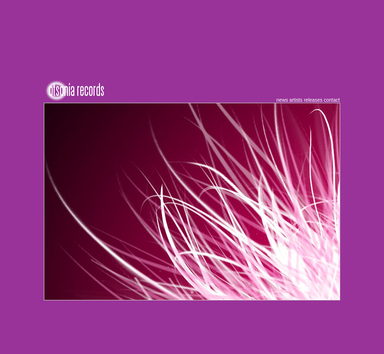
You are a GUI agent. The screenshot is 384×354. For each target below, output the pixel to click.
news (282, 100)
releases (313, 100)
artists (296, 100)
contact (332, 100)
